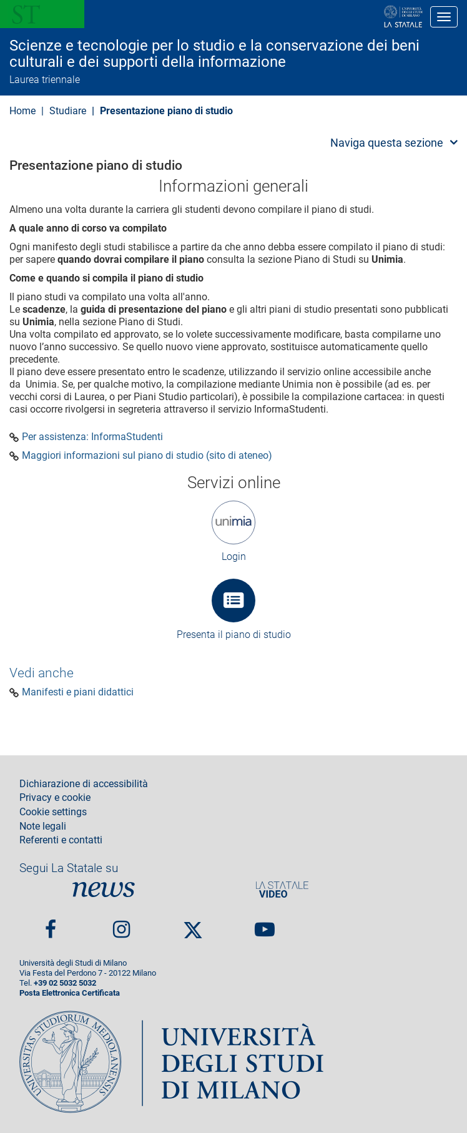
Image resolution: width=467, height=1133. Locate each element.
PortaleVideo (282, 889)
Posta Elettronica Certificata (69, 993)
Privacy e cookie (55, 797)
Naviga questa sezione (386, 142)
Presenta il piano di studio (234, 634)
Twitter (193, 924)
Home (22, 111)
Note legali (42, 826)
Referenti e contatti (60, 840)
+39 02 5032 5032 (65, 983)
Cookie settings (53, 812)
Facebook (50, 924)
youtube (265, 924)
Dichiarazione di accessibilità (83, 784)
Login (234, 556)
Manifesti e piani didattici (78, 692)
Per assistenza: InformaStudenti (92, 437)
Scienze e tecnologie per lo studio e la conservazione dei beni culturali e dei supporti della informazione (214, 54)
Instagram (121, 924)
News (103, 889)
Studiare (67, 111)
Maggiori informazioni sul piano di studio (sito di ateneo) (147, 455)
